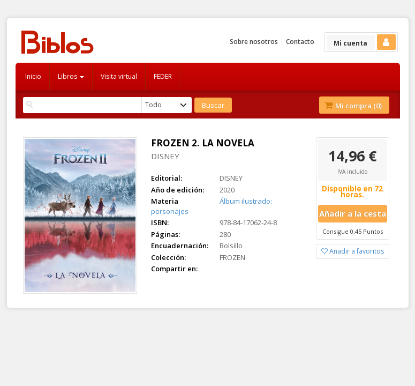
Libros (71, 76)
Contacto (300, 41)
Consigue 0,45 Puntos (352, 231)
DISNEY (165, 156)
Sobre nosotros (254, 41)
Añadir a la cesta (352, 213)
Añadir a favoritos (352, 251)
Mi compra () (353, 105)
